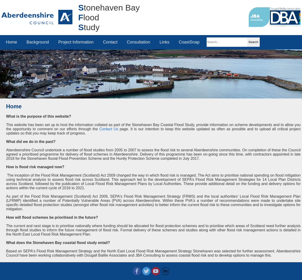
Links (164, 42)
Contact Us (108, 129)
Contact (110, 42)
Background (38, 42)
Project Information (76, 42)
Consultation (138, 42)
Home (11, 42)
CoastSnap (189, 42)
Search (253, 42)
